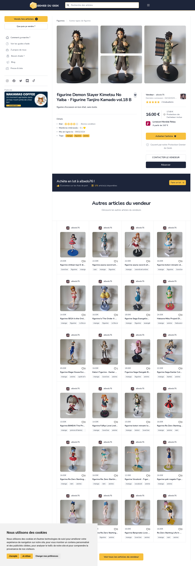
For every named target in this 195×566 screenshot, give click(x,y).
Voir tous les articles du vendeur (121, 556)
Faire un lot (178, 182)
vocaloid (138, 484)
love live (64, 269)
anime (86, 136)
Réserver (165, 164)
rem (176, 430)
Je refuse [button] (26, 556)
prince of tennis (76, 430)
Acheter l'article (165, 136)
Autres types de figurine (80, 20)
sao (95, 269)
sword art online (141, 269)
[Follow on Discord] (27, 81)
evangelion (148, 323)
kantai (169, 377)
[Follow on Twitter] (20, 81)
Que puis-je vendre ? (26, 26)
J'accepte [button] (13, 556)
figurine (78, 136)
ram (168, 537)
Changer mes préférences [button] (47, 556)
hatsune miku (180, 323)
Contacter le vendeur (166, 157)
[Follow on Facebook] (14, 81)
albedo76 (159, 94)
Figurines (61, 20)
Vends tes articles (26, 19)
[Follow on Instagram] (7, 81)
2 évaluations (167, 102)
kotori (137, 430)
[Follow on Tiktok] (34, 81)
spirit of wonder (84, 377)
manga (69, 136)
